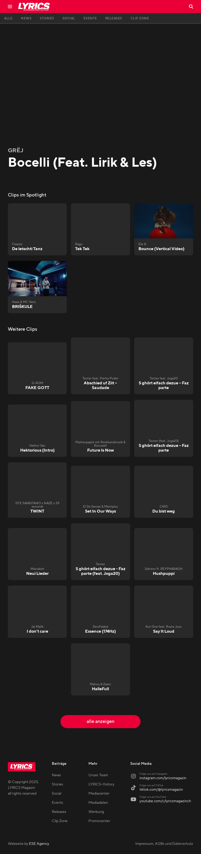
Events (57, 802)
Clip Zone (60, 821)
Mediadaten (98, 802)
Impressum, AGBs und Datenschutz (164, 843)
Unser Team (98, 775)
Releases (59, 812)
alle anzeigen (100, 721)
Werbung (96, 812)
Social (56, 793)
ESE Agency (39, 843)
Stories (57, 784)
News (56, 775)
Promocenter (99, 821)
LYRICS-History (101, 784)
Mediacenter (98, 793)
